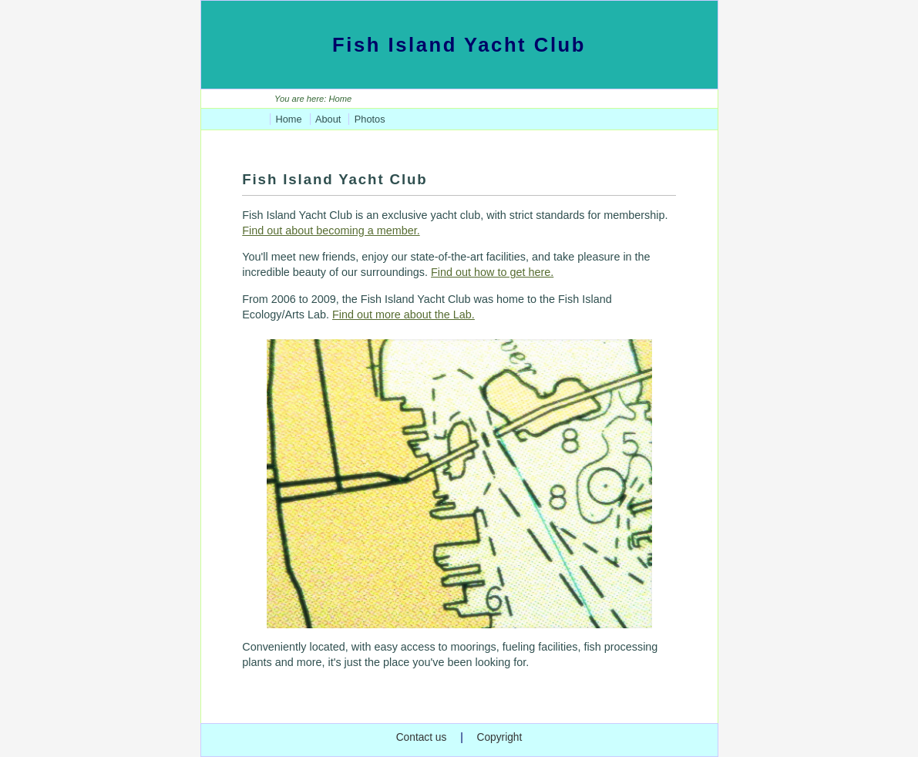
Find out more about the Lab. (403, 314)
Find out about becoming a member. (330, 230)
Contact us (421, 737)
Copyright (499, 737)
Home (288, 119)
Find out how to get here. (492, 272)
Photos (370, 119)
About (328, 119)
